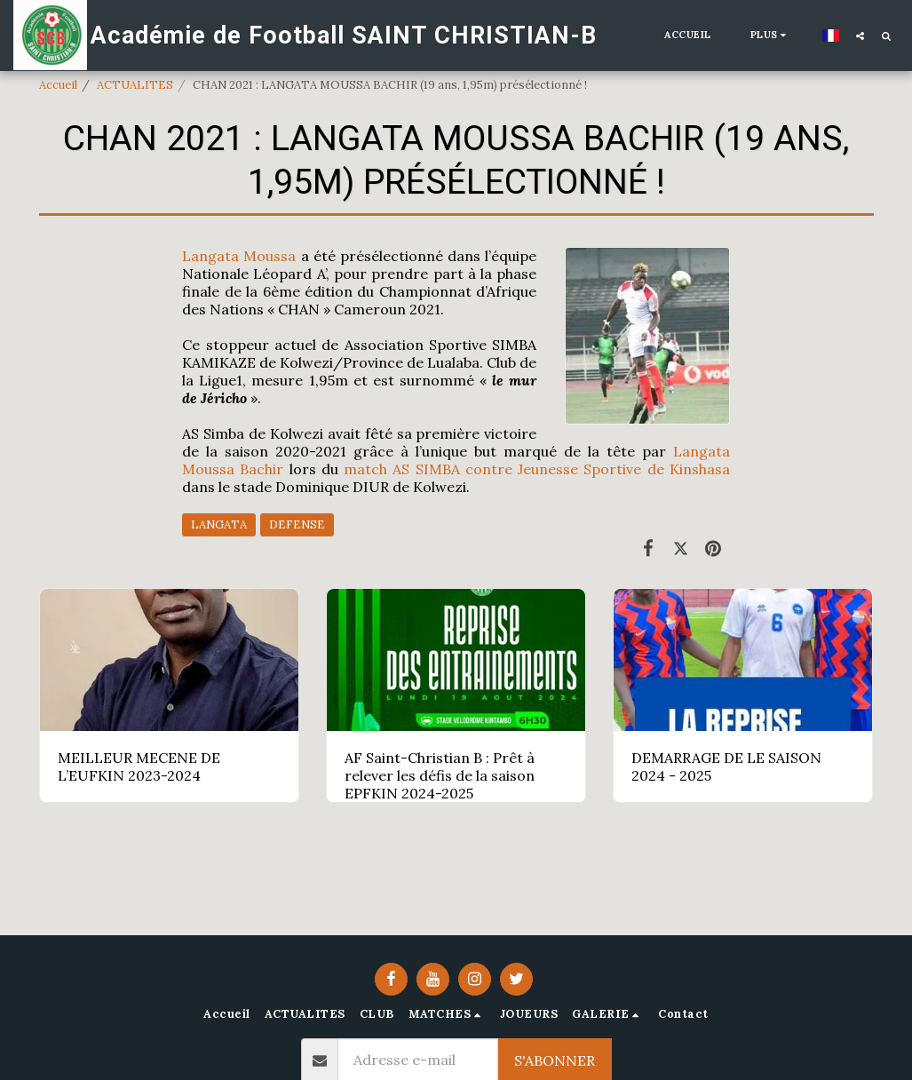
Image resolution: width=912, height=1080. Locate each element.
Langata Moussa (239, 256)
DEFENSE (297, 524)
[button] (860, 35)
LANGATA (219, 524)
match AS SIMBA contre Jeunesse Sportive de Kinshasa (537, 469)
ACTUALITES (135, 84)
